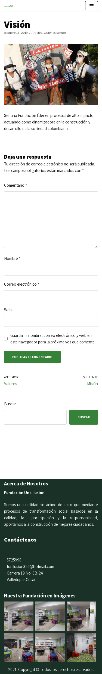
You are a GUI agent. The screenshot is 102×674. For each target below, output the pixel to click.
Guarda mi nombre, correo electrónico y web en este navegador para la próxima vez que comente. (52, 338)
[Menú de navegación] (91, 5)
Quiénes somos (55, 32)
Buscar (10, 403)
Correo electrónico (21, 284)
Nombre (12, 258)
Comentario (15, 185)
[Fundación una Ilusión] (10, 6)
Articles (37, 32)
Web (8, 309)
